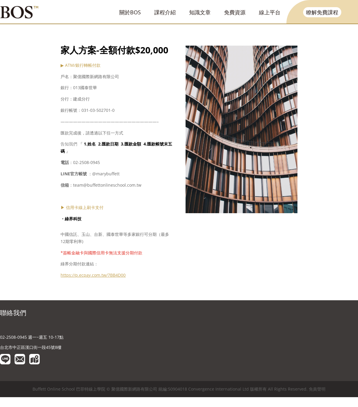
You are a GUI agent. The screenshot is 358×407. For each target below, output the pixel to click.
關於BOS (130, 12)
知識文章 (200, 12)
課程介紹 (165, 12)
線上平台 (269, 12)
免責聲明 (317, 389)
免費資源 (235, 12)
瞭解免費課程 (322, 12)
